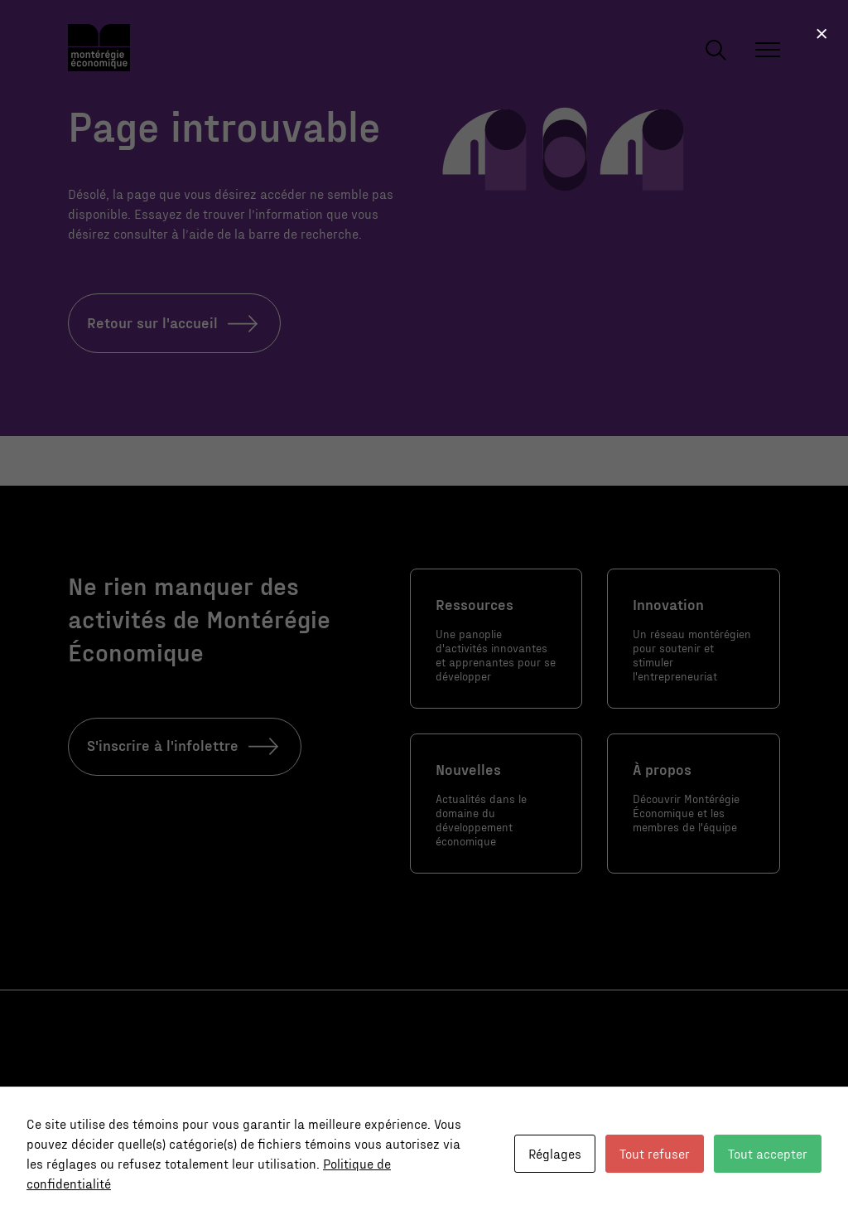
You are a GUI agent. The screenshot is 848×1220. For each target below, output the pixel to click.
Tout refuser (654, 1153)
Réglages (554, 1153)
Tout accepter (767, 1153)
